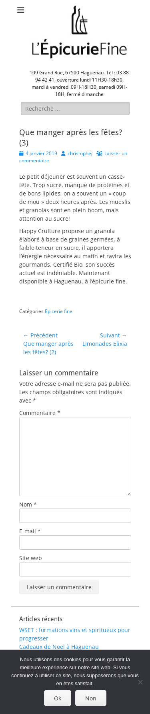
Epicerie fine (58, 311)
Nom (28, 504)
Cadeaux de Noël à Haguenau (59, 646)
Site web (30, 558)
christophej (80, 153)
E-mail (30, 531)
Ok (57, 698)
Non (90, 698)
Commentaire (39, 413)
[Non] (140, 682)
